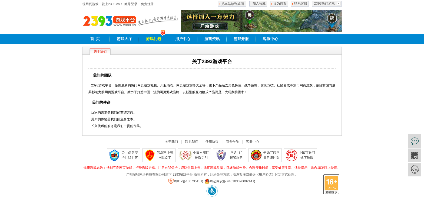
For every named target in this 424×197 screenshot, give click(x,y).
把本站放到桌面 (232, 4)
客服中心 (270, 39)
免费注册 (147, 4)
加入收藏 (259, 4)
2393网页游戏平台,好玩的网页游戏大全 (109, 21)
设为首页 (279, 4)
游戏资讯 (212, 39)
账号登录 (130, 4)
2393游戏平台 (183, 174)
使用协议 (212, 142)
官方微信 (414, 155)
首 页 (95, 39)
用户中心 (182, 39)
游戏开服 (241, 39)
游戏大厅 (124, 39)
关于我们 (171, 142)
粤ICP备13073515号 (185, 181)
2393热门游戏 (324, 4)
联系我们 (191, 142)
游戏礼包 (153, 39)
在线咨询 (414, 141)
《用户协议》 (265, 174)
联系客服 (300, 4)
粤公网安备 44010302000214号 (230, 181)
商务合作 (232, 142)
